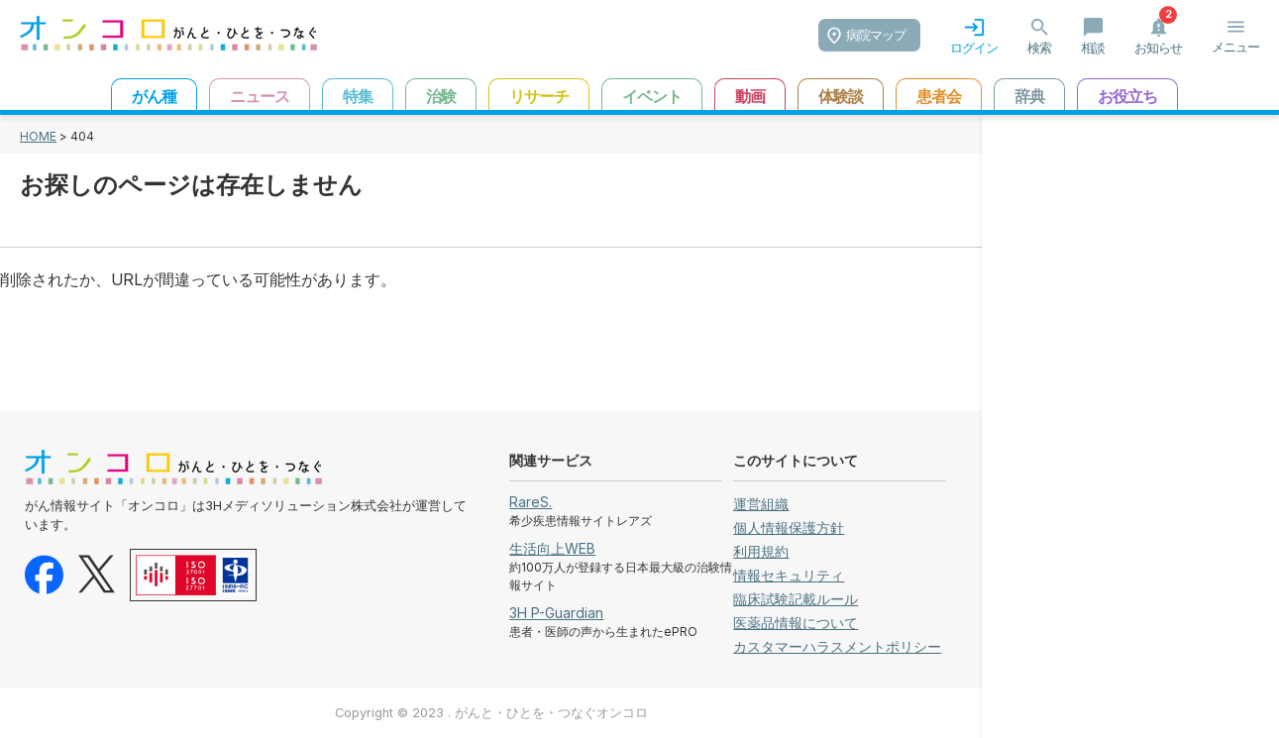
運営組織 (761, 503)
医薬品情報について (795, 622)
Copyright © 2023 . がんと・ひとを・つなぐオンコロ (491, 712)
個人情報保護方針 (788, 527)
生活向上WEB (552, 548)
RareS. (530, 501)
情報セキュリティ (788, 575)
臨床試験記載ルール (795, 598)
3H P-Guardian (556, 612)
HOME (38, 136)
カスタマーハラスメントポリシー (837, 646)
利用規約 (761, 551)
